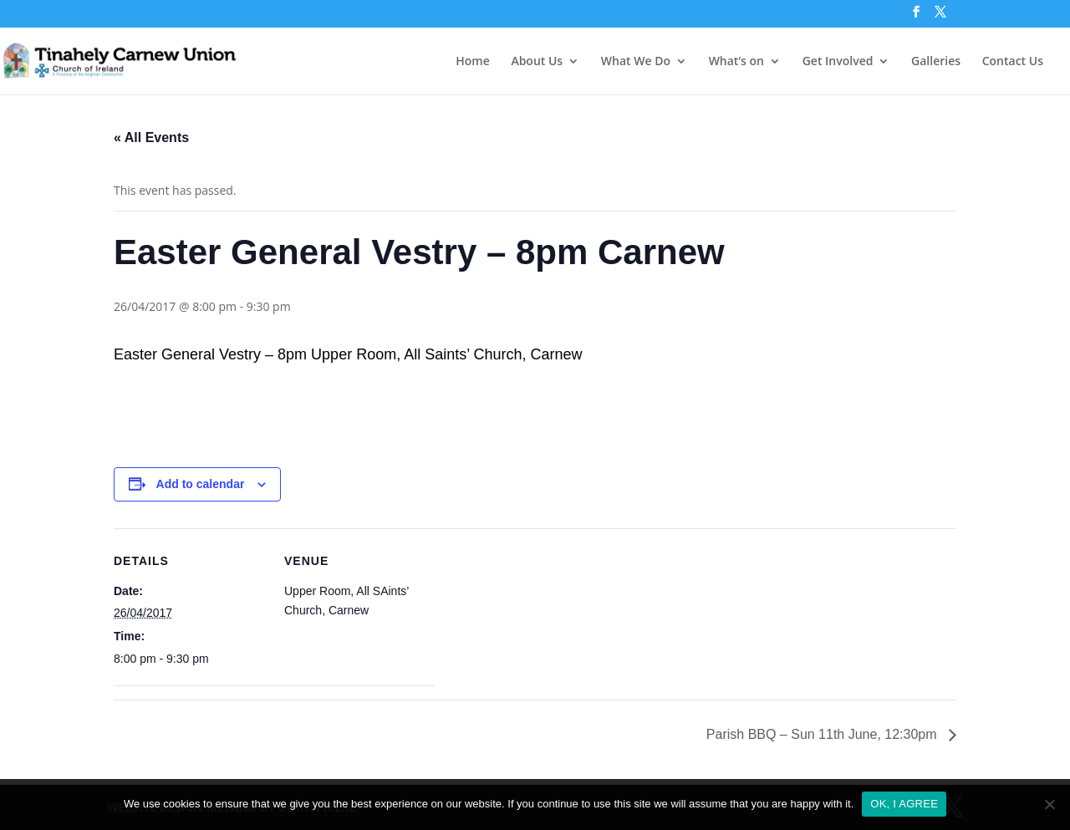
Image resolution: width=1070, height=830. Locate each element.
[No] (1049, 804)
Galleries (935, 62)
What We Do (635, 62)
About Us (537, 62)
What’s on (736, 62)
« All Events (151, 137)
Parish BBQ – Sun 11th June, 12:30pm (823, 734)
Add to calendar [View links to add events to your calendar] (200, 484)
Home (473, 62)
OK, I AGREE (904, 803)
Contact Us (1012, 62)
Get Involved (838, 62)
